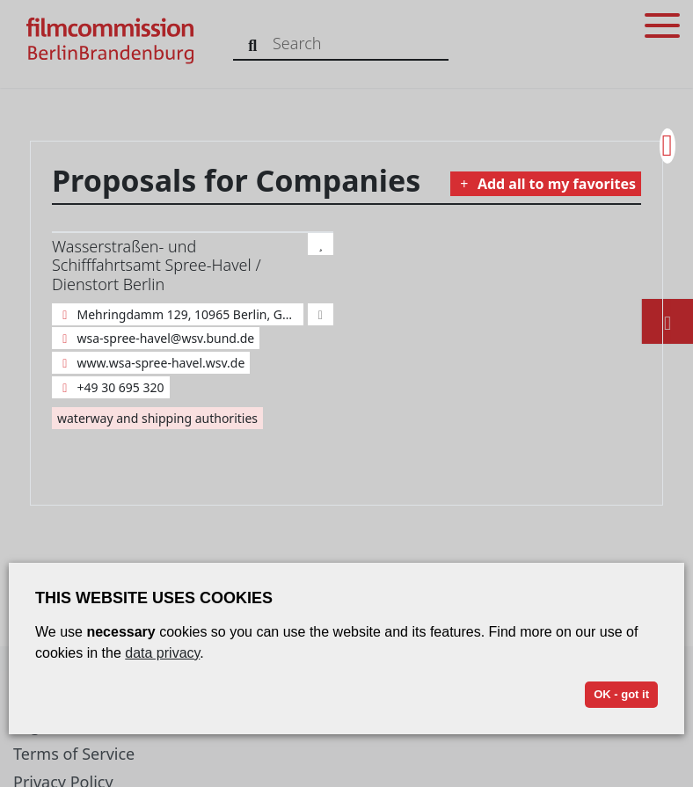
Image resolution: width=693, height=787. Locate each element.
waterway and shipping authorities (157, 418)
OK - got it (621, 694)
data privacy (162, 652)
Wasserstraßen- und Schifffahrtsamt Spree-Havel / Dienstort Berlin (156, 265)
